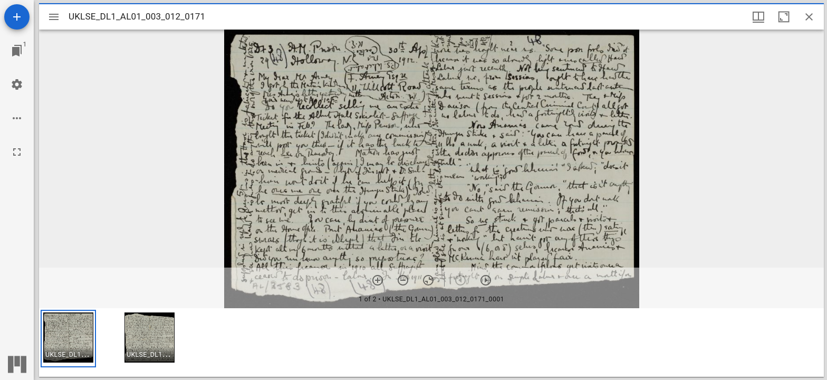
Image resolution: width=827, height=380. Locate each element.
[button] (68, 338)
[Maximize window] (783, 17)
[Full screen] (17, 152)
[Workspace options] (17, 118)
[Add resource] (17, 17)
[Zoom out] (403, 280)
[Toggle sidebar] (53, 17)
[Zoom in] (377, 280)
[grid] (431, 342)
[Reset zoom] (428, 280)
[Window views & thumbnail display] (758, 17)
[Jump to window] (17, 50)
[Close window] (809, 17)
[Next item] (485, 280)
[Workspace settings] (17, 84)
